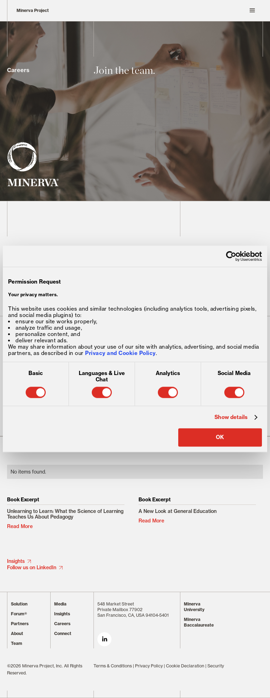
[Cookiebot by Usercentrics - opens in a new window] (231, 256)
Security (215, 665)
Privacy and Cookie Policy (120, 353)
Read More (20, 526)
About (17, 633)
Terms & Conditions (113, 665)
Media (60, 604)
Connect (62, 633)
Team (16, 643)
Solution (19, 604)
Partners (19, 623)
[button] (178, 10)
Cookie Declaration (185, 665)
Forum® (19, 613)
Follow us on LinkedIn (31, 567)
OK (220, 437)
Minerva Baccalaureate (199, 622)
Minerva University (194, 606)
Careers (62, 623)
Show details (231, 417)
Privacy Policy (149, 665)
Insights (16, 561)
